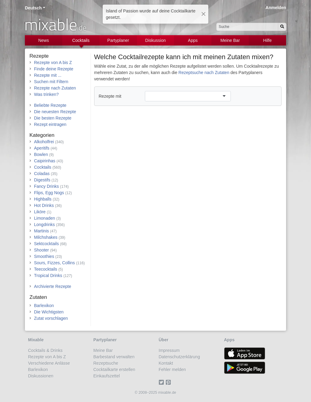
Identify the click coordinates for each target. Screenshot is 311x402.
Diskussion (155, 40)
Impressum (169, 350)
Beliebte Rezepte (50, 105)
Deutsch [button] (33, 7)
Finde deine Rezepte (53, 68)
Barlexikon (44, 305)
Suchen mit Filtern (51, 81)
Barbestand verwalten (114, 356)
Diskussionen (40, 375)
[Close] (203, 14)
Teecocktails (45, 269)
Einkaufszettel (107, 375)
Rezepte (39, 56)
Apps (193, 40)
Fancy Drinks (46, 186)
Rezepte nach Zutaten (55, 88)
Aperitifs (42, 148)
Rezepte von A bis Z (53, 62)
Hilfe (267, 40)
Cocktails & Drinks (45, 350)
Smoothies (44, 256)
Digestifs (42, 179)
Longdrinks (44, 224)
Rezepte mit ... (47, 75)
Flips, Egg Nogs (49, 192)
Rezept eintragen (50, 124)
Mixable (36, 339)
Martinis (41, 230)
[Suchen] (282, 27)
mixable (55, 24)
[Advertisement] (188, 154)
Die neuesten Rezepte (55, 111)
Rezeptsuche (106, 363)
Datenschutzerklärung (179, 356)
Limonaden (44, 218)
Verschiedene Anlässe (49, 363)
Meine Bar (230, 40)
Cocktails (81, 40)
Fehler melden (172, 369)
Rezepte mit (110, 96)
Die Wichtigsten (48, 311)
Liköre (40, 211)
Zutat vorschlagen (51, 318)
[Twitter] (162, 382)
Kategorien (41, 135)
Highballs (43, 199)
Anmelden (275, 7)
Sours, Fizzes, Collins (54, 262)
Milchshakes (45, 237)
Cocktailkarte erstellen (114, 369)
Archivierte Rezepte (52, 286)
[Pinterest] (169, 382)
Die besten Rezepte (52, 118)
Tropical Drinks (48, 275)
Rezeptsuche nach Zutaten (204, 72)
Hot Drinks (44, 205)
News (43, 40)
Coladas (42, 173)
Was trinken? (46, 94)
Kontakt (166, 363)
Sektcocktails (46, 243)
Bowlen (41, 154)
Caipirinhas (44, 160)
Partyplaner (118, 40)
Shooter (41, 250)
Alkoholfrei (44, 141)
